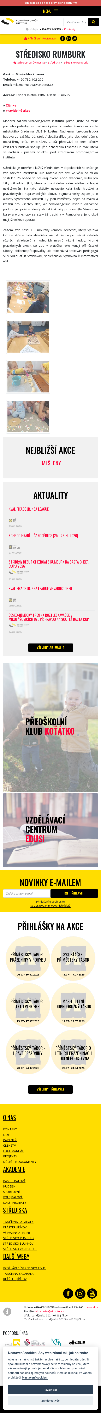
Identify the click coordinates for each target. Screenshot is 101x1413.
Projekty (10, 1156)
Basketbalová (14, 1181)
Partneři (10, 1140)
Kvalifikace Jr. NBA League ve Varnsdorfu (40, 588)
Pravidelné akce (18, 110)
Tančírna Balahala (18, 1222)
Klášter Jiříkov (14, 1227)
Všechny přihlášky (50, 1089)
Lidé (6, 1135)
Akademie (14, 1169)
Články (11, 105)
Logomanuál (13, 1151)
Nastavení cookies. (34, 1377)
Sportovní (11, 1192)
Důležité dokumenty (19, 1162)
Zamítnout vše (50, 1400)
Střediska (54, 62)
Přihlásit (74, 893)
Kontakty (69, 29)
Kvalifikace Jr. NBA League (29, 509)
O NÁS (9, 1117)
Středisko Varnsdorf (20, 1249)
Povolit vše (51, 1389)
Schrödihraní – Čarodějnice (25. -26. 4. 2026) (43, 535)
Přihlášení (32, 38)
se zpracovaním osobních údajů (50, 905)
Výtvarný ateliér (16, 1233)
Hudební (9, 1186)
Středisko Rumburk (76, 62)
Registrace (49, 38)
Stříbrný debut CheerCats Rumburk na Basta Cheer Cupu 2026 (49, 564)
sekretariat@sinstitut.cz (49, 1311)
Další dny (50, 463)
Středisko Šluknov (18, 1243)
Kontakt (10, 1129)
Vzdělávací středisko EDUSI (24, 1268)
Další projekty (14, 1203)
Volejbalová (13, 1197)
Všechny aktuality (51, 647)
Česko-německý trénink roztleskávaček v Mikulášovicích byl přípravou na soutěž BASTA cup (49, 617)
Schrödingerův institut (29, 62)
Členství (10, 1145)
